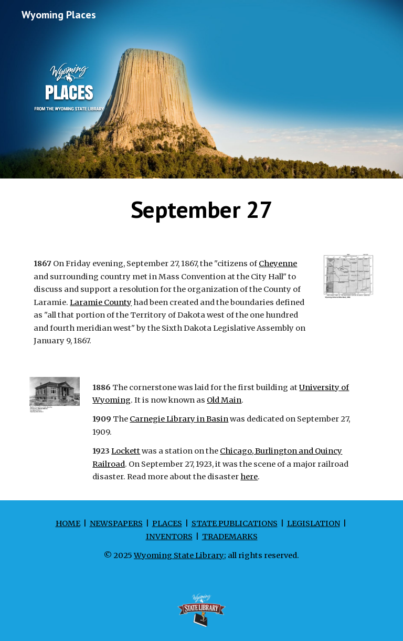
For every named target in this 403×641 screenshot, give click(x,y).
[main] (201, 209)
